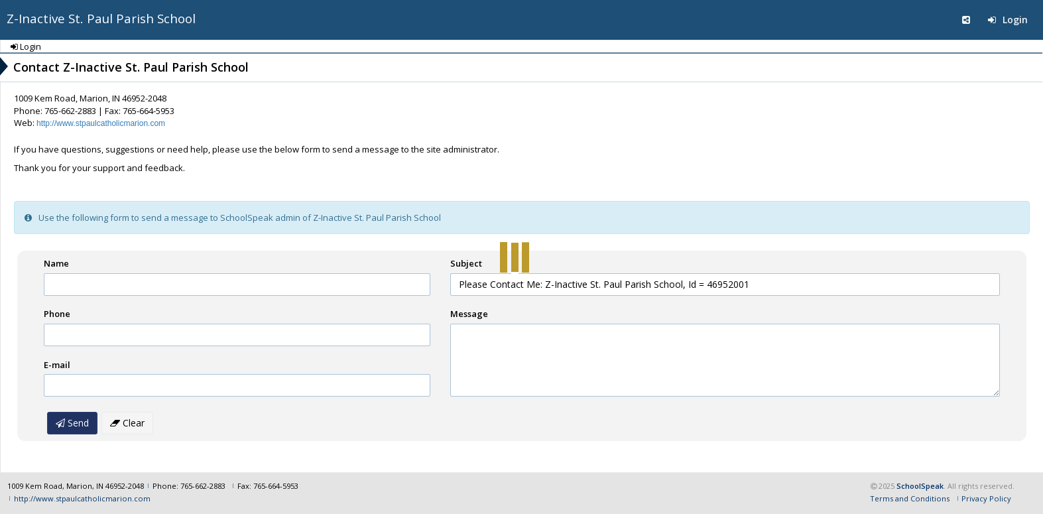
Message (469, 314)
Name (56, 263)
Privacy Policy (986, 498)
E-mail (57, 365)
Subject (466, 263)
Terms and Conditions (910, 498)
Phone (57, 314)
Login (1008, 19)
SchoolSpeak (920, 486)
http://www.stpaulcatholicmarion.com (100, 123)
